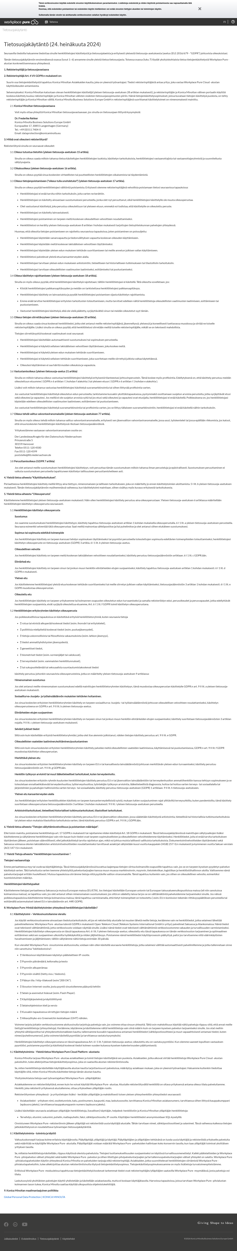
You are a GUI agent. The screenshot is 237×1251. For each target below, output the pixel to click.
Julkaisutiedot (11, 1239)
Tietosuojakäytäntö (49, 1239)
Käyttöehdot (69, 1239)
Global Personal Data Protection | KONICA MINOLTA (34, 1196)
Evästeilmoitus (28, 1239)
